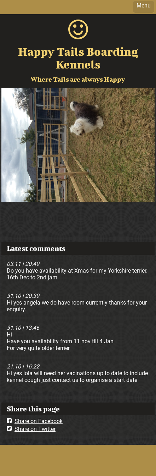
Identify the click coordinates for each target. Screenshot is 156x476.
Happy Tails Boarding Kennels (78, 58)
